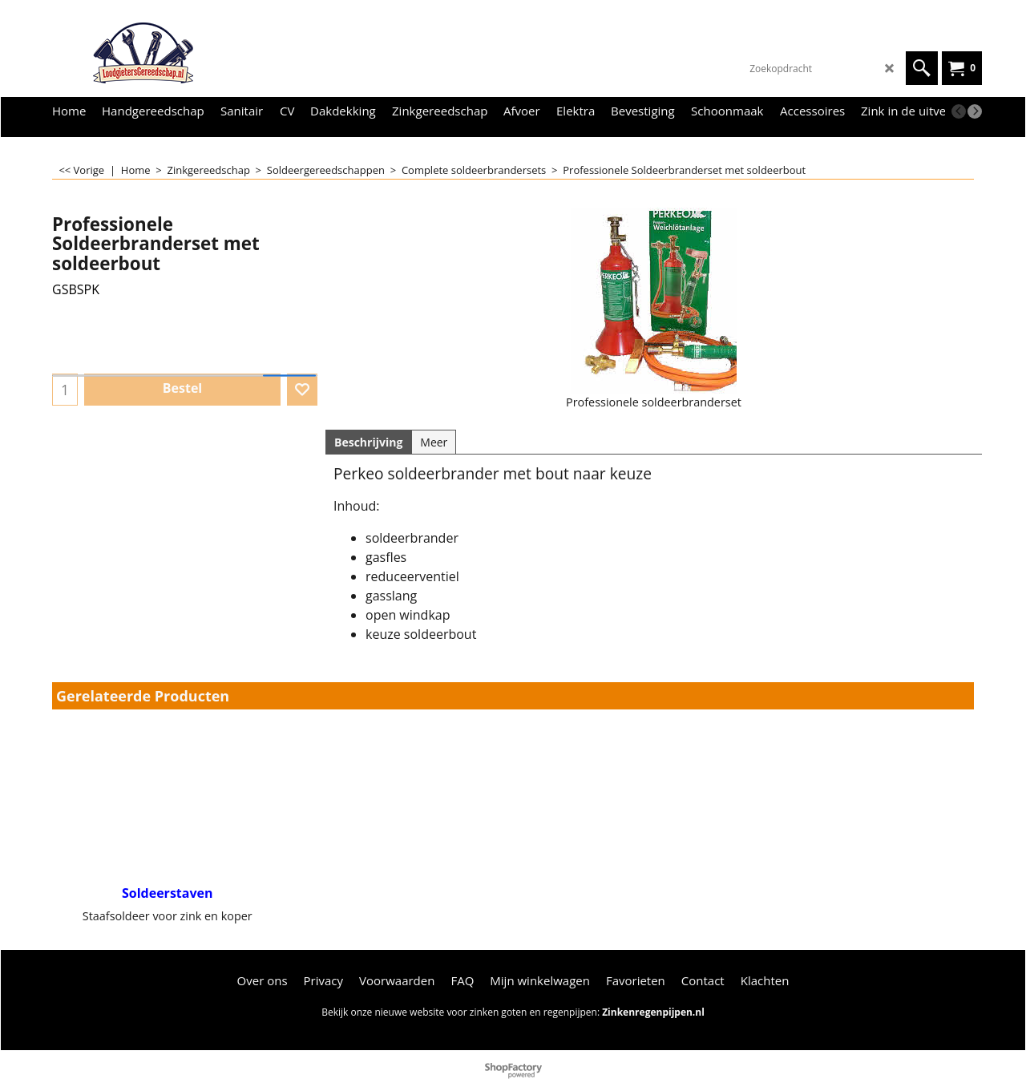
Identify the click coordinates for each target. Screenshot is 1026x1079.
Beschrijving (368, 442)
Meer (433, 442)
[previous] (958, 111)
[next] (974, 111)
